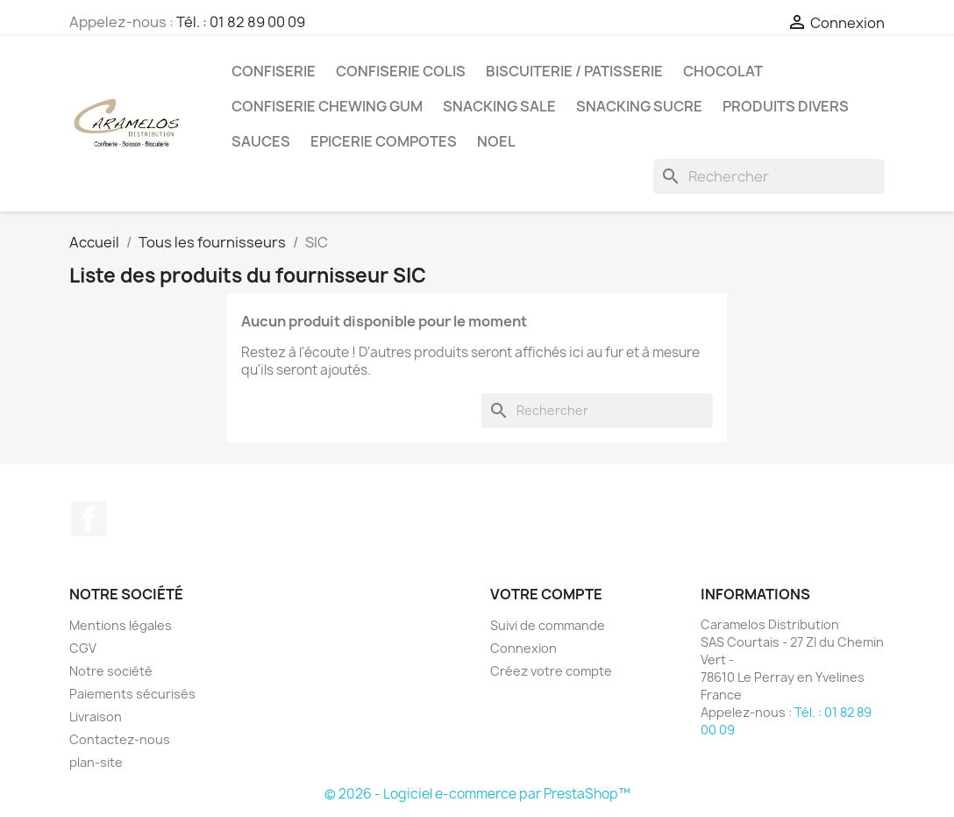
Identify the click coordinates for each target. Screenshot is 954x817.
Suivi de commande (547, 625)
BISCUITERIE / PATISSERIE (574, 71)
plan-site (96, 762)
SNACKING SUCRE (639, 106)
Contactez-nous (119, 739)
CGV (82, 648)
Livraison (95, 716)
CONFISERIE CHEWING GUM (327, 106)
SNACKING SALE (499, 106)
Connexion (523, 648)
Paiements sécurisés (132, 693)
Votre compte (546, 594)
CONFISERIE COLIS (401, 71)
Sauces (260, 141)
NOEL (496, 141)
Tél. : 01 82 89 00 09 (240, 22)
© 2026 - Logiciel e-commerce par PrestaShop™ (477, 794)
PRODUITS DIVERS (786, 106)
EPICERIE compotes (383, 141)
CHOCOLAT (723, 71)
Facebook (88, 518)
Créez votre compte (551, 671)
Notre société (111, 671)
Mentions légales (120, 625)
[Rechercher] (769, 176)
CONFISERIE (273, 71)
